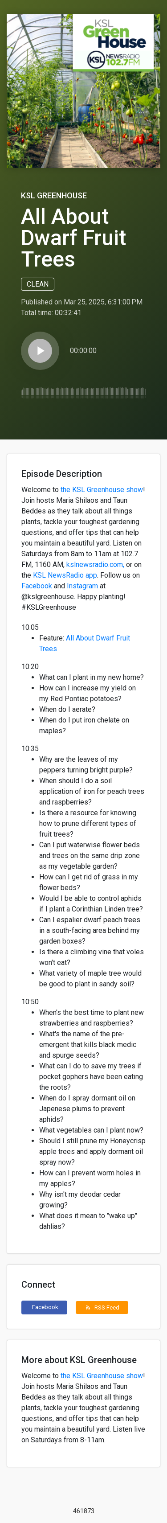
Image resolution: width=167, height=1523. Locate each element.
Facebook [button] (45, 1306)
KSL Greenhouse (54, 195)
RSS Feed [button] (102, 1307)
